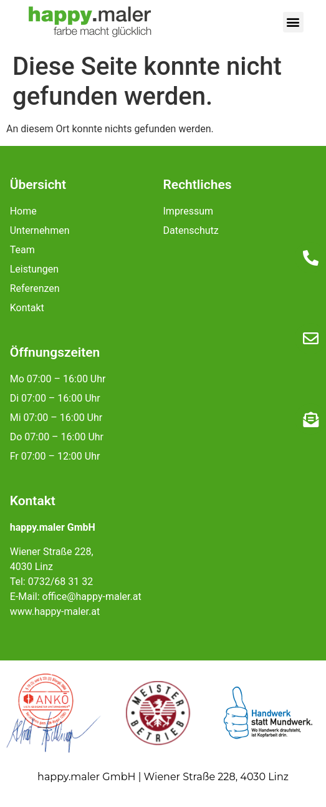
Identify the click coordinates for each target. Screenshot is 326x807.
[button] (293, 22)
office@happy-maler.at (91, 596)
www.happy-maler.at (55, 611)
